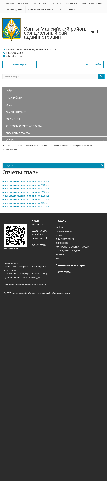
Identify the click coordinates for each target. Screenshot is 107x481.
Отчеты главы (11, 149)
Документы (13, 119)
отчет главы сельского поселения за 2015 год (25, 196)
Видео (72, 10)
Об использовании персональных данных (25, 285)
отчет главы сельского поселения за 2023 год (25, 185)
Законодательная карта (71, 265)
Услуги (10, 140)
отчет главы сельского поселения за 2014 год (25, 203)
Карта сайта (63, 272)
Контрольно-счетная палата (24, 126)
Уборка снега (40, 3)
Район (9, 91)
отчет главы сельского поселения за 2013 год (25, 206)
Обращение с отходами (16, 3)
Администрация (16, 112)
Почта (61, 10)
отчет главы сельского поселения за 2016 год (25, 192)
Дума (9, 105)
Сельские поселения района (37, 146)
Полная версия (19, 64)
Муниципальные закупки (40, 10)
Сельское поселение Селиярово (67, 146)
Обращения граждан (18, 133)
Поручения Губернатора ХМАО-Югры (84, 3)
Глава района (14, 98)
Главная (10, 146)
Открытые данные (14, 10)
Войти (98, 64)
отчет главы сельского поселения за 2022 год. (26, 188)
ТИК (58, 258)
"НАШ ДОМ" (56, 3)
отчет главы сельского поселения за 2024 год (25, 181)
